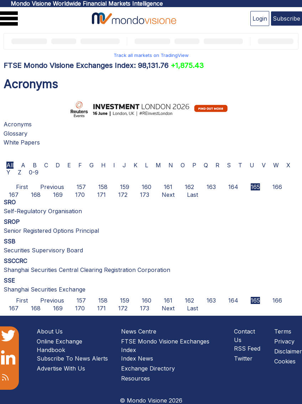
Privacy (284, 341)
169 (58, 194)
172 (122, 194)
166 (277, 186)
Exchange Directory (148, 368)
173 (144, 194)
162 (189, 186)
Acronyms (18, 124)
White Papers (22, 142)
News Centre (138, 331)
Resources (135, 378)
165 (255, 186)
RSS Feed (247, 348)
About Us (50, 331)
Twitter (243, 358)
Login (259, 18)
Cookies (285, 361)
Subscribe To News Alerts (72, 358)
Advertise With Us (61, 368)
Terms (282, 331)
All (10, 165)
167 (14, 194)
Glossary (15, 133)
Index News (137, 358)
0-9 (33, 172)
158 (103, 186)
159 (124, 186)
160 (146, 186)
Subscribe (286, 18)
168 (36, 194)
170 (80, 194)
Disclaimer (288, 351)
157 (81, 186)
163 (211, 186)
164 (233, 186)
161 (168, 186)
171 (101, 194)
